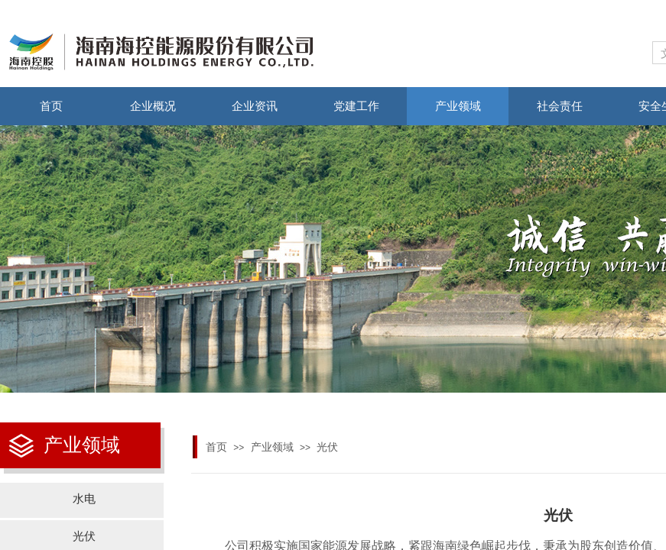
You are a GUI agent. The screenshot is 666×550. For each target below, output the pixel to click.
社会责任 (560, 106)
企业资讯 (255, 106)
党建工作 (356, 106)
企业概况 (153, 106)
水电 (84, 499)
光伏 (327, 447)
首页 (51, 106)
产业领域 (458, 106)
